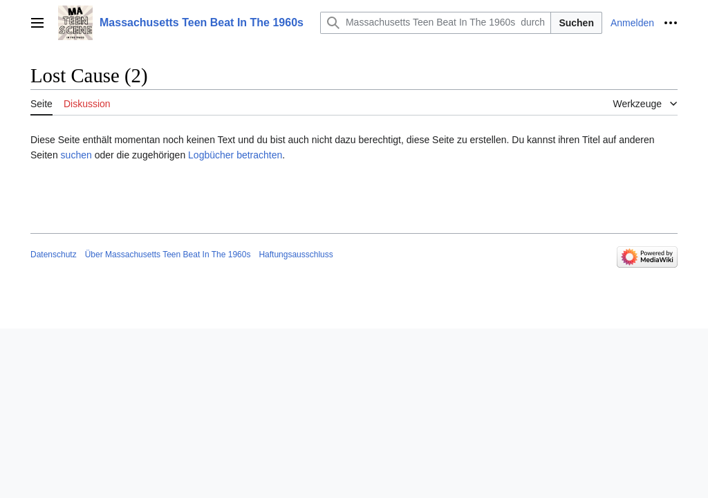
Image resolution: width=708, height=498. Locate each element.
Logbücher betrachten (235, 154)
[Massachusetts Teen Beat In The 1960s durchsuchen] (435, 23)
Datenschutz (53, 254)
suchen (76, 154)
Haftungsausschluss (296, 254)
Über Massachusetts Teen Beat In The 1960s (168, 254)
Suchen (576, 22)
